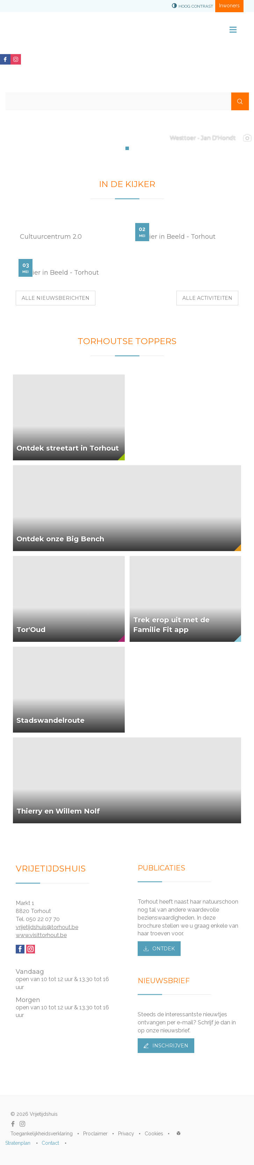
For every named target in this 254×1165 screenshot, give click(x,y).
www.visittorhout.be (41, 935)
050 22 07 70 (43, 919)
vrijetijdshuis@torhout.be (47, 927)
